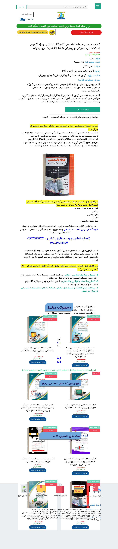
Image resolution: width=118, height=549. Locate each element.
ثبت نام (25, 14)
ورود (30, 14)
